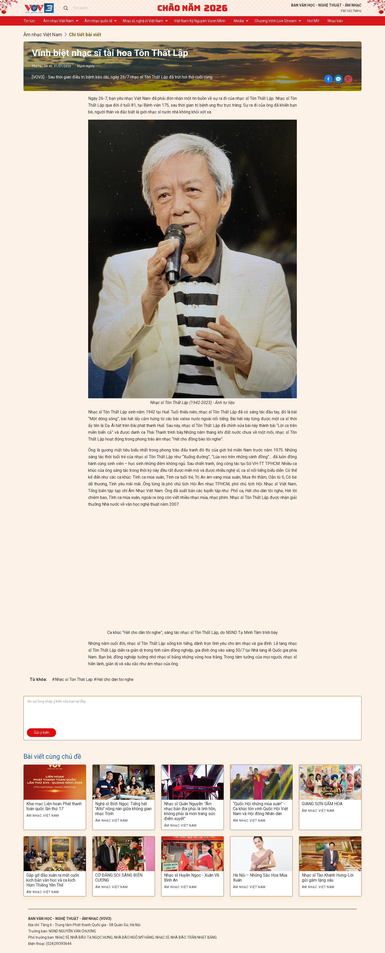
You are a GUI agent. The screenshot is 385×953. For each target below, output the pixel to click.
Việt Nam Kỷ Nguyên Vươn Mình (199, 21)
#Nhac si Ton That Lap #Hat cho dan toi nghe (93, 679)
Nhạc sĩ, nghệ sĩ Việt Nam (143, 21)
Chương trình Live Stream (276, 21)
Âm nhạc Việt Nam (58, 21)
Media (239, 21)
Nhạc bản (335, 21)
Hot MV (313, 21)
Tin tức (29, 21)
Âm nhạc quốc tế (98, 21)
